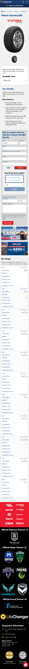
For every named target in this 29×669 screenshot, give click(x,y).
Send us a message (10, 637)
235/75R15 (23, 289)
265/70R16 (23, 416)
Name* (4, 146)
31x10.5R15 (23, 268)
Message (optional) (7, 204)
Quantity (21, 141)
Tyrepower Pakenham (14, 6)
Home (3, 11)
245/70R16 (23, 352)
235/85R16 (23, 331)
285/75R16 (23, 458)
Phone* (11, 151)
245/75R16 (23, 373)
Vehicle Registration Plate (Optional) (9, 197)
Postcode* (5, 162)
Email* (4, 156)
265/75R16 (23, 437)
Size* (3, 141)
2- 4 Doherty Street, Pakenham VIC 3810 (15, 630)
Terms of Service (20, 217)
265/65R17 (23, 480)
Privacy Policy (9, 217)
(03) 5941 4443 (10, 634)
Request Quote (8, 223)
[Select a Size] (14, 80)
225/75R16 (23, 310)
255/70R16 (23, 395)
